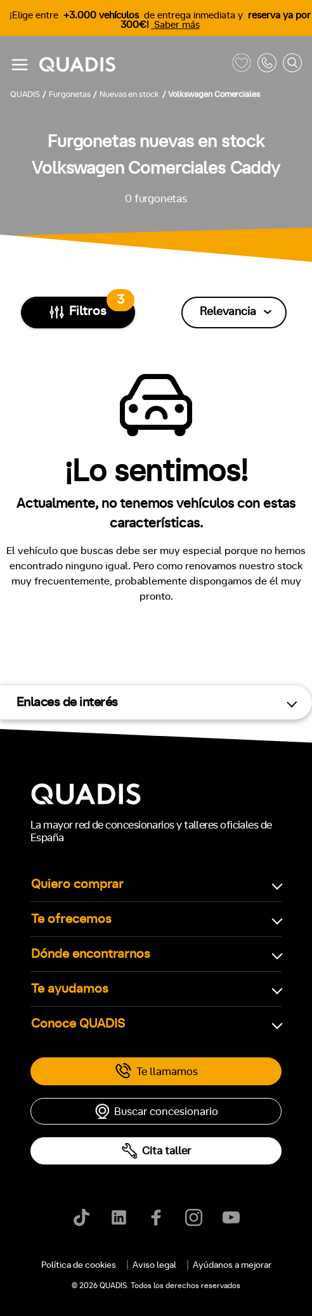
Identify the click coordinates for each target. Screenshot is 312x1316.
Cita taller (156, 1151)
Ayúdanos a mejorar (232, 1265)
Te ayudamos (69, 989)
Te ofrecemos (71, 919)
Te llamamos (156, 1071)
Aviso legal (154, 1265)
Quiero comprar (77, 884)
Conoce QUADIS (78, 1023)
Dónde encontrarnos (90, 954)
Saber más (176, 25)
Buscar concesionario (156, 1111)
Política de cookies (78, 1265)
